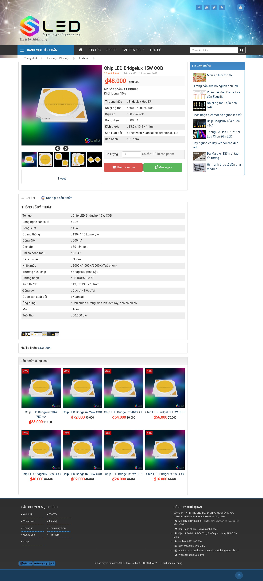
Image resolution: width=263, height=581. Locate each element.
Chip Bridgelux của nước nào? (223, 123)
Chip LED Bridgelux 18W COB (164, 412)
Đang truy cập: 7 (44, 563)
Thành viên (29, 521)
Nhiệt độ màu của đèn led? (222, 105)
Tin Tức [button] (95, 50)
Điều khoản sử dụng (171, 563)
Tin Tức (53, 514)
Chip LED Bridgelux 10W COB (82, 474)
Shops (26, 541)
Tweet (62, 178)
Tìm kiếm (54, 534)
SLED (121, 563)
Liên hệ (53, 521)
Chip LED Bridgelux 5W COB (165, 474)
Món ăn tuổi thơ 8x (219, 75)
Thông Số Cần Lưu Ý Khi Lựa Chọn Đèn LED (223, 134)
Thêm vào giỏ (123, 167)
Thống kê (28, 528)
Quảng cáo (29, 534)
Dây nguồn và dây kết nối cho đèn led (215, 145)
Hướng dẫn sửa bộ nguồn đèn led (215, 86)
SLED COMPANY (148, 563)
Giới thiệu (28, 514)
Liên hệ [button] (155, 50)
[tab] (28, 198)
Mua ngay (163, 167)
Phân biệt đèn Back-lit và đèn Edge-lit (223, 95)
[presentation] (57, 148)
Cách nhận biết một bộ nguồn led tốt (217, 115)
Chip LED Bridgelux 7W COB (123, 474)
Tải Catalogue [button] (133, 50)
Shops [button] (111, 50)
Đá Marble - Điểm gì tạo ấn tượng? (222, 156)
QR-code (26, 563)
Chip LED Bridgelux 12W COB (41, 474)
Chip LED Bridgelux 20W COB (123, 412)
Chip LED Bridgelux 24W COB (82, 412)
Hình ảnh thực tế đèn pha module (224, 167)
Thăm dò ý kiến (57, 528)
